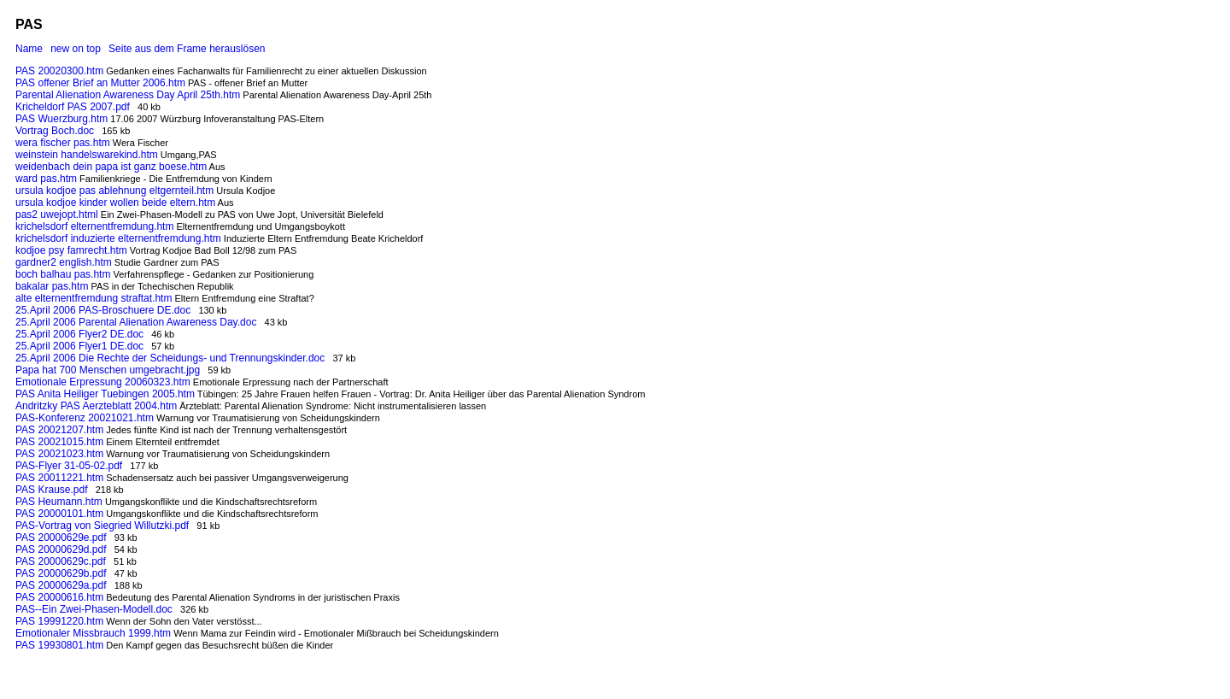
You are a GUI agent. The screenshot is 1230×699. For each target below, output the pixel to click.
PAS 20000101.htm (59, 514)
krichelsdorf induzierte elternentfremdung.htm (118, 238)
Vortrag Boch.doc (54, 131)
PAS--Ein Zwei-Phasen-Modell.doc (94, 609)
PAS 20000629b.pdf (61, 573)
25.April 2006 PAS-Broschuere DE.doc (102, 310)
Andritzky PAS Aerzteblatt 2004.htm (96, 406)
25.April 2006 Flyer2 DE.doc (79, 334)
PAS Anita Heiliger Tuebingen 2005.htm (105, 394)
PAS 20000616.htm (59, 597)
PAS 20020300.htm (59, 71)
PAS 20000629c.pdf (60, 561)
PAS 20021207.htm (59, 430)
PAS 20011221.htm (59, 478)
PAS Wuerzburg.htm (61, 119)
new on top (75, 49)
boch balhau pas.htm (62, 274)
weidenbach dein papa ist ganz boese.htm (111, 167)
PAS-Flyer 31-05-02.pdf (68, 466)
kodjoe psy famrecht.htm (71, 250)
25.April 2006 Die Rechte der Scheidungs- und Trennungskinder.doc (170, 358)
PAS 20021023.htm (59, 454)
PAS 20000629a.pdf (61, 585)
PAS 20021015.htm (59, 442)
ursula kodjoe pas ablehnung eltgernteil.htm (114, 191)
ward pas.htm (46, 179)
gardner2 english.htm (63, 262)
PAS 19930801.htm (59, 645)
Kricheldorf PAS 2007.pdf (72, 107)
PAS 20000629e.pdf (61, 537)
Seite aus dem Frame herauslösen (186, 49)
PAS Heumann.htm (58, 502)
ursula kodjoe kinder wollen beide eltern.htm (115, 203)
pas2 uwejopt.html (56, 214)
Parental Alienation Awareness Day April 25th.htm (127, 95)
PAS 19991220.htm (59, 621)
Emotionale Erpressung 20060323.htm (102, 382)
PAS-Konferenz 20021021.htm (84, 418)
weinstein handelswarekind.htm (86, 155)
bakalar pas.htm (51, 286)
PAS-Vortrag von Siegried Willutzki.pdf (102, 526)
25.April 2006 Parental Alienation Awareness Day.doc (135, 322)
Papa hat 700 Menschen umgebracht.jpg (107, 370)
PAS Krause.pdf (51, 490)
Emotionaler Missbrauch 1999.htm (93, 633)
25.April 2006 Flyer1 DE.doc (79, 346)
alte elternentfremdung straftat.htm (93, 298)
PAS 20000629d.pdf (61, 549)
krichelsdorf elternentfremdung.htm (94, 226)
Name (29, 49)
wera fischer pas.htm (62, 143)
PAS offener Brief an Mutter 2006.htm (100, 83)
